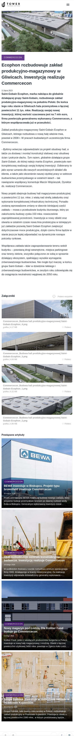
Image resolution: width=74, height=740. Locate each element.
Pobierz (66, 327)
